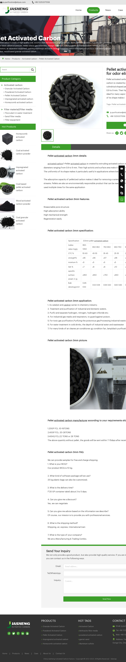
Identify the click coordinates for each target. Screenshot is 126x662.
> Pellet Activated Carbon (15, 96)
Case (120, 10)
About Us (47, 653)
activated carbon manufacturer (70, 420)
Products (93, 10)
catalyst (67, 305)
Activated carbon (29, 59)
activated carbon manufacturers (73, 49)
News (108, 10)
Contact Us (60, 653)
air (92, 329)
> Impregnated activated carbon (18, 99)
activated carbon (63, 156)
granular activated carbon (25, 52)
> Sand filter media (12, 117)
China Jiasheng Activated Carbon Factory (59, 659)
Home (78, 10)
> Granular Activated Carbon (16, 89)
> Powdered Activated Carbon (17, 92)
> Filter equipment (11, 120)
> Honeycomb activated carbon (17, 102)
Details (56, 147)
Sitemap (114, 659)
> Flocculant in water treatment (17, 113)
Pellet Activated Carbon (49, 59)
